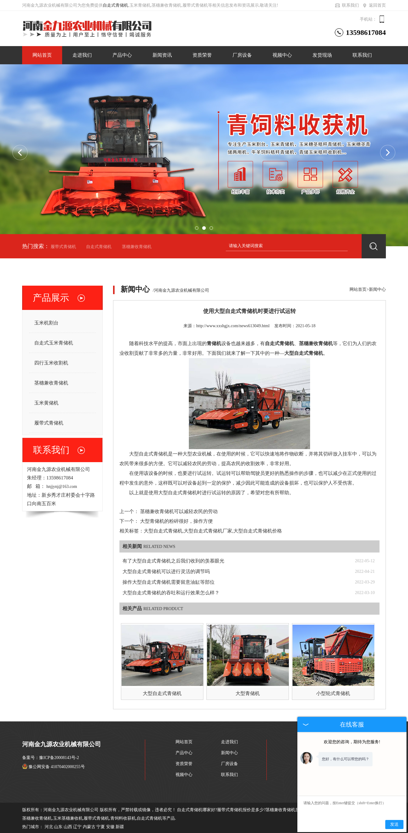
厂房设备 (242, 55)
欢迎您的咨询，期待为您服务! (352, 742)
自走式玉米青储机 (53, 342)
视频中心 (282, 55)
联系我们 (346, 5)
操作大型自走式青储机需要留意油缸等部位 (168, 582)
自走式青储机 (115, 5)
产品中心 (122, 55)
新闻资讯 (162, 55)
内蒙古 (89, 827)
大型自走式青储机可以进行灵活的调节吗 (166, 571)
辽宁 (77, 827)
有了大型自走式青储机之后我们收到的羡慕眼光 (173, 560)
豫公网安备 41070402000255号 (53, 766)
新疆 (119, 827)
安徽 (110, 827)
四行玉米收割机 (51, 362)
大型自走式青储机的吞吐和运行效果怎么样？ (170, 592)
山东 (58, 827)
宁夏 (100, 827)
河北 (49, 827)
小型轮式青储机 (333, 693)
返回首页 (373, 5)
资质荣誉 (202, 55)
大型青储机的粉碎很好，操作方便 (176, 521)
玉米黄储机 (46, 402)
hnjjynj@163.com (61, 486)
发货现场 (322, 55)
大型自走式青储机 (162, 693)
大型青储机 (248, 693)
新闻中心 (377, 289)
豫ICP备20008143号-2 (59, 757)
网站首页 (42, 55)
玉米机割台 (46, 322)
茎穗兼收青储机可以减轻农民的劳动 (179, 511)
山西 (68, 827)
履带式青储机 (63, 246)
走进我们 (82, 55)
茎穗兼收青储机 (137, 246)
